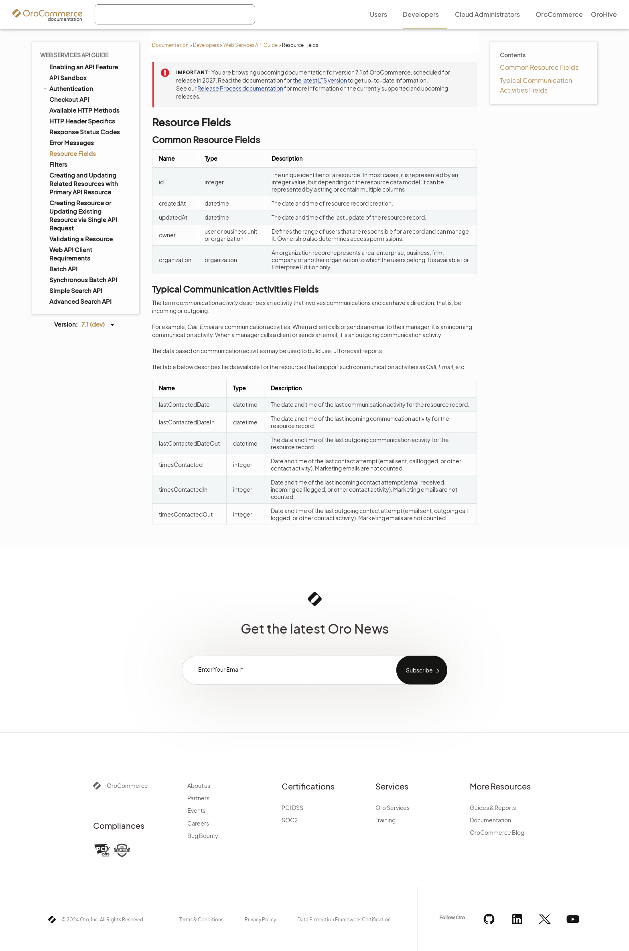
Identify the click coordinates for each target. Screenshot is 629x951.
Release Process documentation (240, 88)
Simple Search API (75, 290)
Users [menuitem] (378, 14)
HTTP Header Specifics (82, 121)
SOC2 (290, 820)
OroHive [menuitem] (604, 14)
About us (198, 785)
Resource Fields (72, 153)
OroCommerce (127, 785)
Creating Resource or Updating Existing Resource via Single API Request (83, 215)
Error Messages (71, 142)
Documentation (170, 45)
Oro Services (392, 807)
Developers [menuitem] (421, 14)
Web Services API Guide (250, 45)
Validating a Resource (81, 238)
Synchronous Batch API (83, 279)
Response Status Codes (84, 131)
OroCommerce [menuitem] (559, 14)
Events (196, 810)
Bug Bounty (202, 835)
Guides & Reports (493, 807)
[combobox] (175, 14)
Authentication (67, 88)
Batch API (63, 269)
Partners (198, 798)
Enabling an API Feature (83, 67)
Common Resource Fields (539, 67)
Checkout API (69, 99)
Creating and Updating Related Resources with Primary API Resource (83, 183)
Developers (206, 45)
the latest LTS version (320, 80)
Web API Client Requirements (70, 254)
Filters (58, 164)
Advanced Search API (80, 301)
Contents (513, 55)
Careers (198, 823)
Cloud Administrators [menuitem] (487, 14)
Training (385, 820)
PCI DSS (292, 807)
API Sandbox (68, 77)
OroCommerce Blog (497, 832)
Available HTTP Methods (84, 110)
